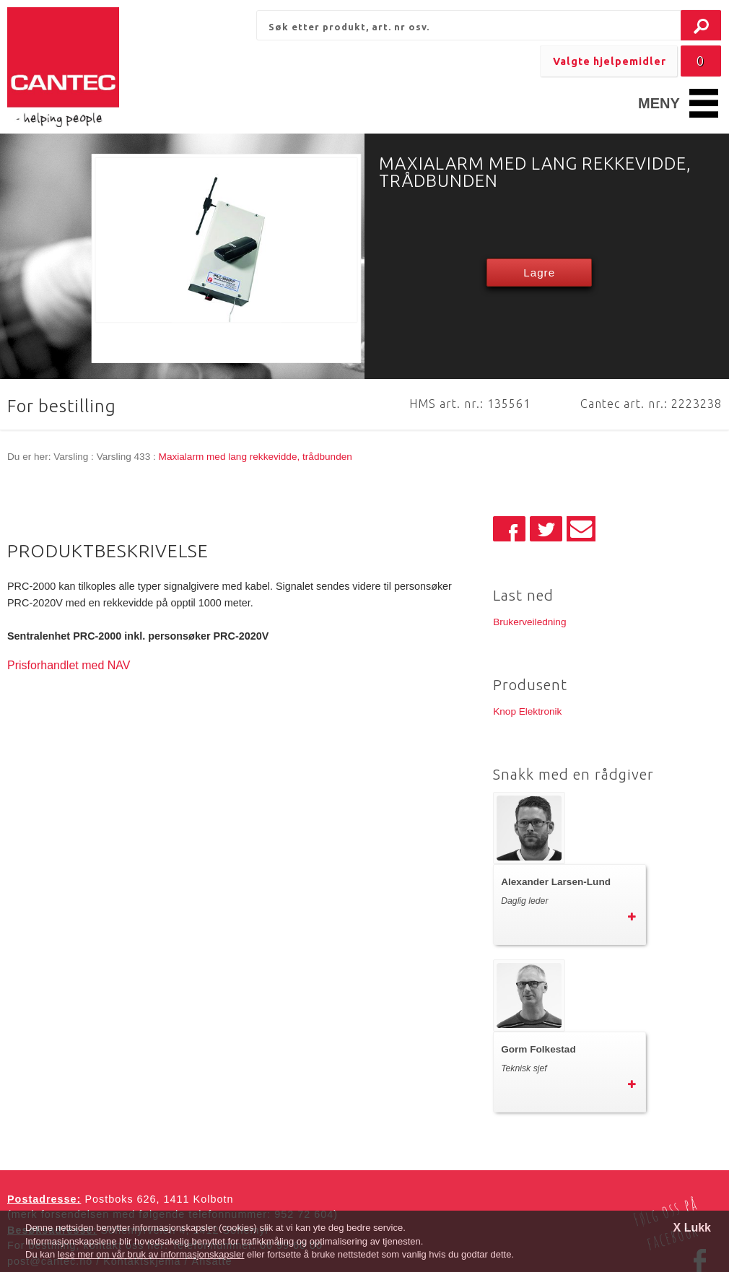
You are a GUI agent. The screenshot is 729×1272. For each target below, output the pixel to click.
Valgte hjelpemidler (609, 61)
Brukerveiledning (529, 622)
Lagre (539, 272)
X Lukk (692, 1227)
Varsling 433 (124, 456)
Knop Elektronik (527, 711)
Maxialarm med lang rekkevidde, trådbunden (255, 456)
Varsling (70, 456)
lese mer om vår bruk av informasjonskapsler (151, 1254)
